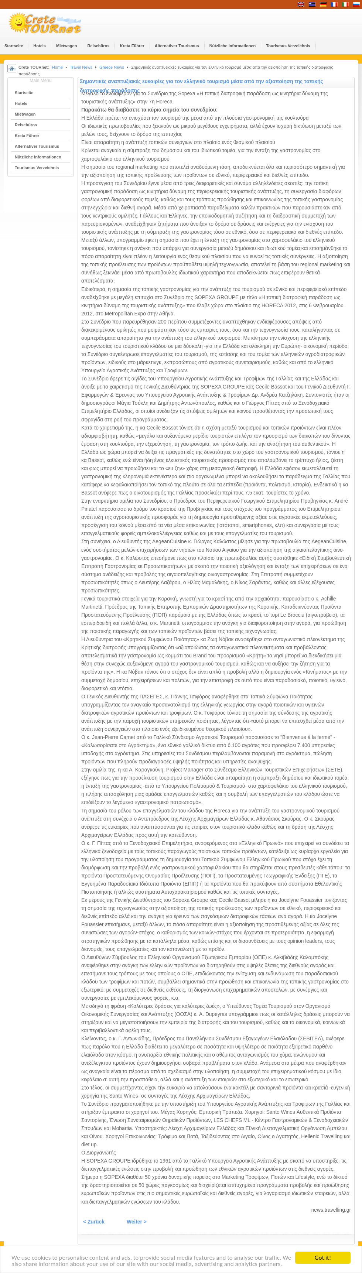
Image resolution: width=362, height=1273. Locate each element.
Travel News (81, 67)
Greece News (111, 67)
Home (57, 67)
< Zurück (94, 1222)
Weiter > (137, 1222)
